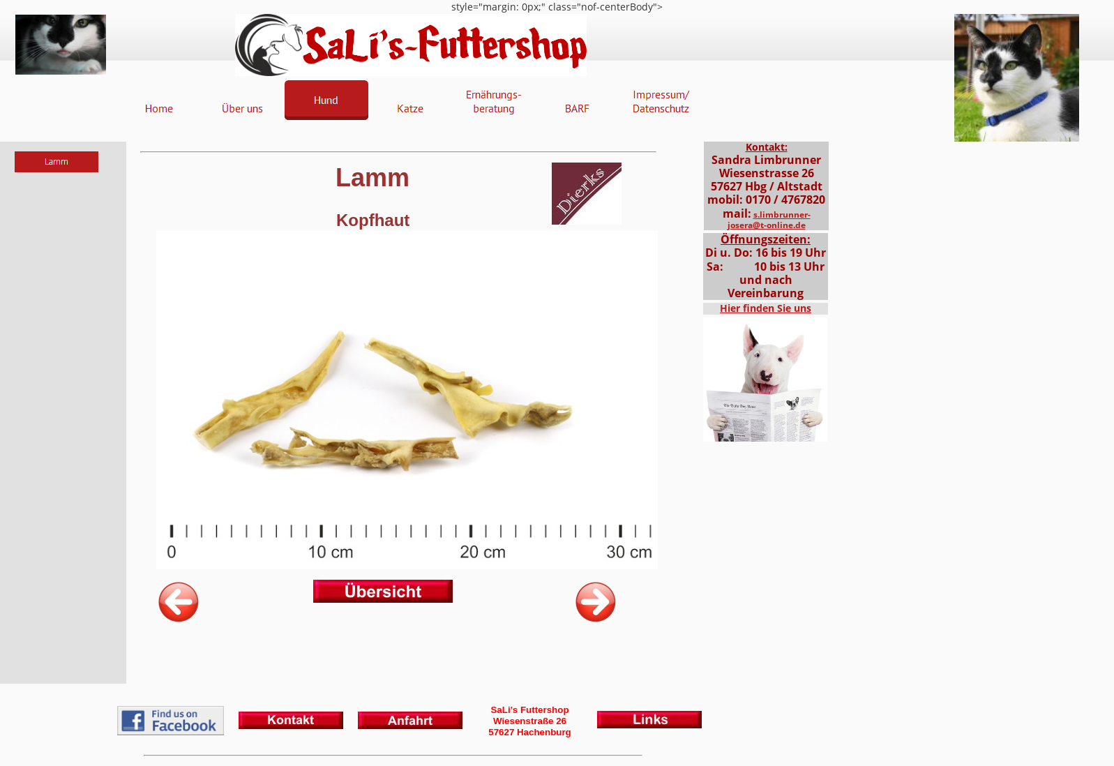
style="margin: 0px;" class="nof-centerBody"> (557, 383)
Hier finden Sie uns (765, 308)
